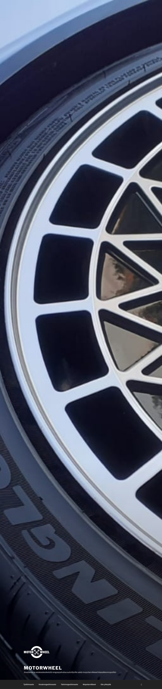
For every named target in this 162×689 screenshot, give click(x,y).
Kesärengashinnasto (47, 684)
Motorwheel (43, 668)
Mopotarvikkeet (89, 684)
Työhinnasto (29, 684)
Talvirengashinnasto (69, 684)
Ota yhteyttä (106, 684)
